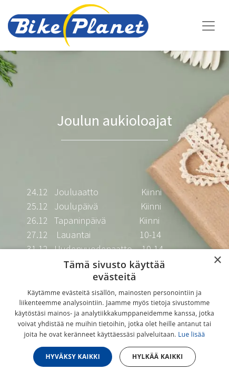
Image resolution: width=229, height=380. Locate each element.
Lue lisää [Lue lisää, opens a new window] (191, 334)
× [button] (217, 260)
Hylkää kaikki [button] (157, 356)
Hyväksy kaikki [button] (72, 356)
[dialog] (114, 314)
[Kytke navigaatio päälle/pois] (208, 25)
